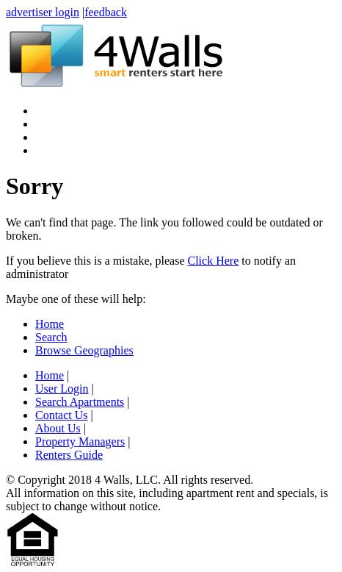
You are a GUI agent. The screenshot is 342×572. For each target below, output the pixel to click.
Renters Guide (69, 454)
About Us (58, 428)
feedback (105, 12)
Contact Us (61, 415)
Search (51, 337)
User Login (61, 388)
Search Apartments (79, 402)
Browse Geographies (84, 350)
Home (49, 324)
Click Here (213, 260)
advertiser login (42, 12)
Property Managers (80, 441)
